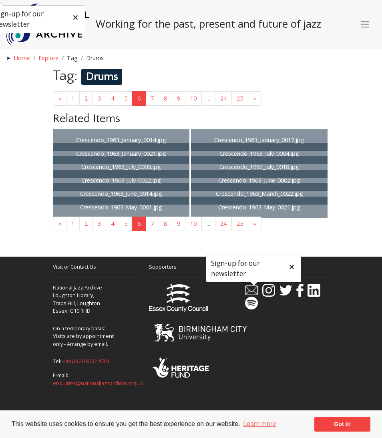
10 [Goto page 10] (193, 98)
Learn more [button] (259, 423)
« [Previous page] (59, 98)
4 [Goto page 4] (112, 98)
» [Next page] (254, 98)
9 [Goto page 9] (178, 98)
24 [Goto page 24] (223, 98)
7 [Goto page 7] (152, 98)
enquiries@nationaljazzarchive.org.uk (98, 383)
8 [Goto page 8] (165, 98)
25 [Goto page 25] (240, 98)
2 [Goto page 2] (86, 98)
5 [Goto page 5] (125, 98)
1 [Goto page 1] (72, 98)
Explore (48, 58)
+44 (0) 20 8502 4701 (85, 361)
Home (22, 58)
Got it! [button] (342, 424)
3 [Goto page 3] (99, 98)
